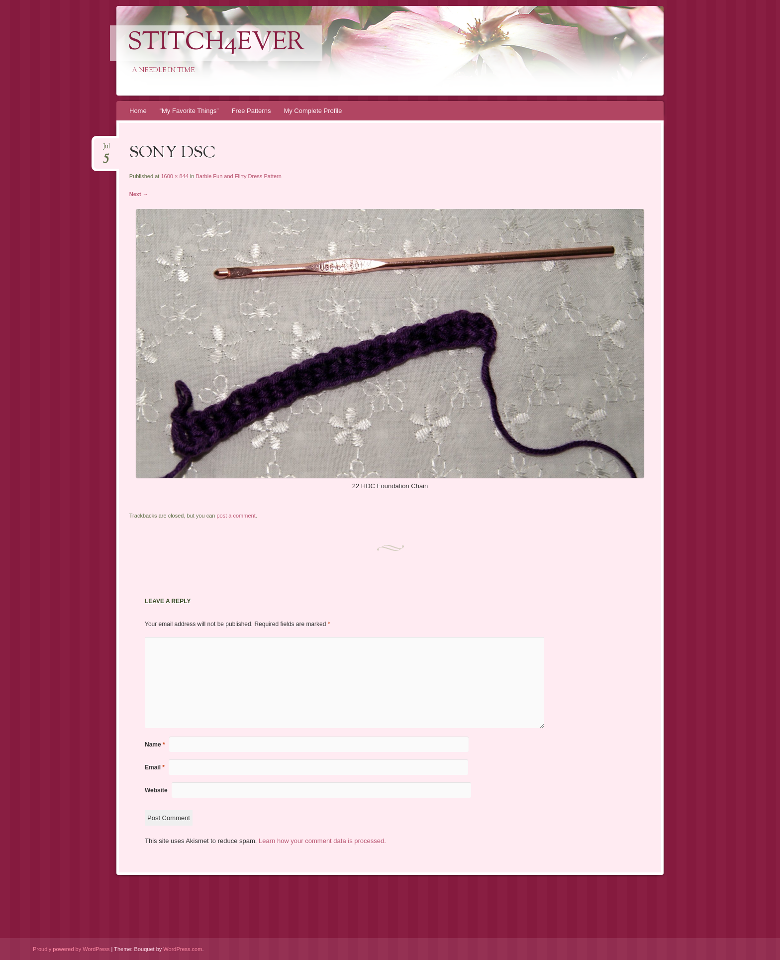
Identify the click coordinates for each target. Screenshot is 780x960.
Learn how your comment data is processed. (322, 841)
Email (155, 767)
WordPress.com (182, 949)
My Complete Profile (313, 110)
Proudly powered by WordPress (71, 949)
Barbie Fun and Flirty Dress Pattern (238, 176)
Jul (106, 149)
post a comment (235, 516)
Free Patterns (251, 110)
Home (138, 110)
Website (156, 790)
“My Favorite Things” (189, 110)
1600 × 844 (174, 176)
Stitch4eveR (216, 43)
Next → (138, 194)
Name (155, 744)
